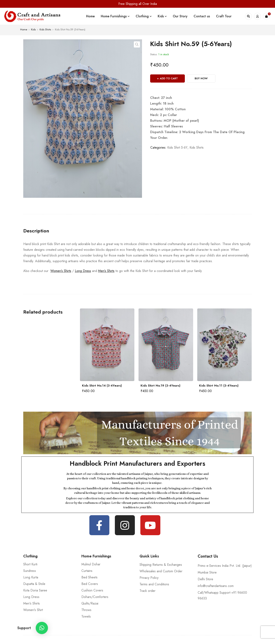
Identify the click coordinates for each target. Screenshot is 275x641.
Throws (86, 610)
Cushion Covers (92, 590)
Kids (33, 29)
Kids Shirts (45, 29)
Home (23, 29)
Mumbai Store (207, 572)
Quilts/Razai (89, 603)
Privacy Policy (149, 577)
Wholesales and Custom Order (161, 571)
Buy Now (201, 78)
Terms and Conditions (154, 584)
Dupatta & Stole (34, 583)
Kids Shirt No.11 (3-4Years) (218, 385)
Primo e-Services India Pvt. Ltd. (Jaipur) (225, 565)
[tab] (36, 231)
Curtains (86, 570)
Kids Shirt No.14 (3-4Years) (102, 385)
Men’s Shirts (106, 271)
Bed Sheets (89, 577)
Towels (86, 616)
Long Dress (83, 271)
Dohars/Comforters (94, 597)
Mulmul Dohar (90, 564)
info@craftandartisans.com (216, 586)
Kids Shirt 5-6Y (177, 147)
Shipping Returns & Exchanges (161, 564)
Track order (147, 590)
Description (36, 231)
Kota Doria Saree (35, 590)
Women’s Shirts (60, 271)
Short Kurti (30, 564)
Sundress (29, 570)
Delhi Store (205, 579)
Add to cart (169, 78)
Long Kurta (30, 577)
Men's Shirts (31, 603)
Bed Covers (89, 583)
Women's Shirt (33, 610)
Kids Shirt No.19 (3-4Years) (160, 385)
